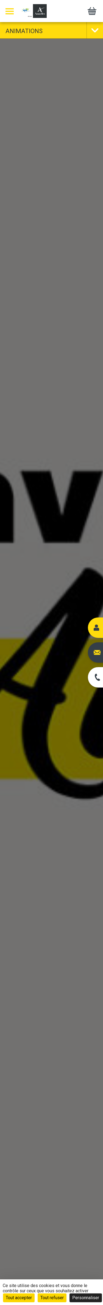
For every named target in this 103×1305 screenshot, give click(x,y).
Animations (24, 31)
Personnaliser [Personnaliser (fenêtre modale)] (85, 1297)
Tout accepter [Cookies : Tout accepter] (19, 1297)
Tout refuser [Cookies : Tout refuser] (52, 1297)
